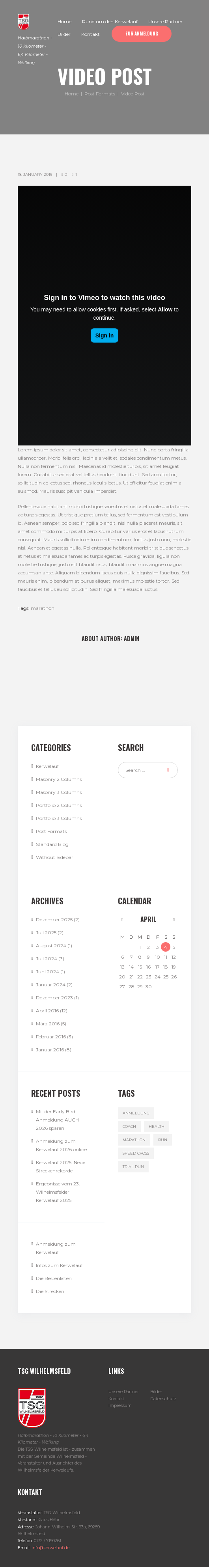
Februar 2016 (51, 1037)
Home (71, 94)
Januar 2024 (50, 985)
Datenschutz (163, 1398)
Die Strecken (50, 1291)
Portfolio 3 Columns (59, 818)
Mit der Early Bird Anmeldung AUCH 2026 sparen (57, 1120)
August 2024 (51, 945)
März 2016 (48, 1024)
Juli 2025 (46, 932)
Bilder (156, 1391)
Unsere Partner (123, 1391)
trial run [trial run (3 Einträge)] (133, 1167)
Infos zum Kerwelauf (59, 1265)
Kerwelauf (47, 766)
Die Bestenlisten (54, 1278)
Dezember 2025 (54, 919)
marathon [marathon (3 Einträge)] (134, 1140)
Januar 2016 (50, 1050)
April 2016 (47, 1011)
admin (131, 638)
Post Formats (99, 94)
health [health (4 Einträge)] (156, 1126)
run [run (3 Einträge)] (162, 1140)
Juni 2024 (47, 971)
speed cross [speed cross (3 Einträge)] (136, 1153)
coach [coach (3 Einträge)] (129, 1126)
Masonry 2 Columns (59, 779)
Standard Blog (52, 844)
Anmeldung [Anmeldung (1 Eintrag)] (136, 1113)
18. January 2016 (35, 174)
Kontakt (116, 1398)
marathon (42, 608)
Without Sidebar (54, 857)
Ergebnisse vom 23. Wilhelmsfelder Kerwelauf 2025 (58, 1192)
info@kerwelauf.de (49, 1547)
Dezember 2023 (54, 998)
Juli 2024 (46, 958)
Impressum (120, 1405)
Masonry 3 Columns (59, 792)
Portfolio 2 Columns (59, 805)
